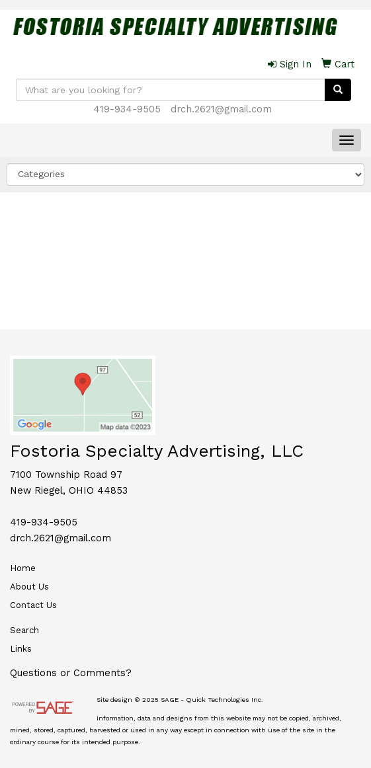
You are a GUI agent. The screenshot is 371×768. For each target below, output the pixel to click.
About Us (29, 587)
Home (23, 568)
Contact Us (33, 605)
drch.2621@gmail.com (221, 109)
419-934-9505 (127, 109)
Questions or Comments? (71, 673)
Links (21, 649)
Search (24, 630)
